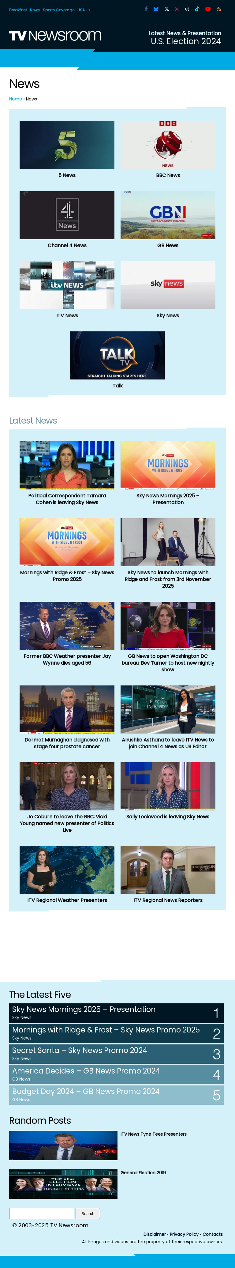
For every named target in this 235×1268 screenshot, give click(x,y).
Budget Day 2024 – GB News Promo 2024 (86, 1091)
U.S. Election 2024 (186, 41)
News (35, 10)
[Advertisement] (117, 942)
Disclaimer (155, 1234)
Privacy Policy (184, 1234)
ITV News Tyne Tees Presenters (154, 1134)
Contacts (213, 1234)
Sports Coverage (58, 10)
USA (81, 10)
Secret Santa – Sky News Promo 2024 (79, 1050)
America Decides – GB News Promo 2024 (86, 1071)
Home (15, 99)
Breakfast (18, 10)
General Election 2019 (143, 1173)
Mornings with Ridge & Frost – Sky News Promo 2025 (106, 1030)
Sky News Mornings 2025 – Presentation (84, 1009)
